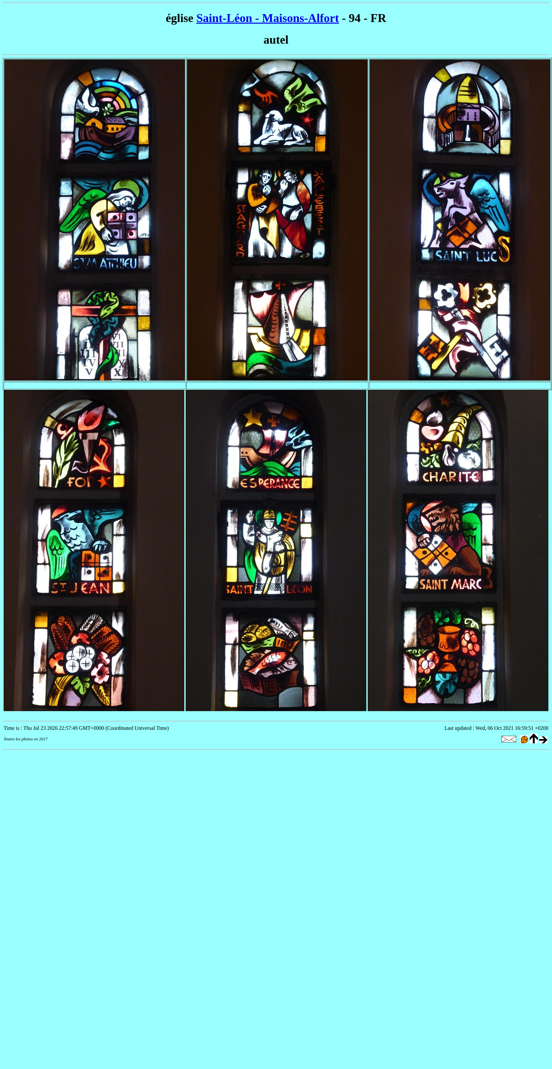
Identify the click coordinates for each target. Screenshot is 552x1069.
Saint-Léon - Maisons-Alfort (267, 18)
